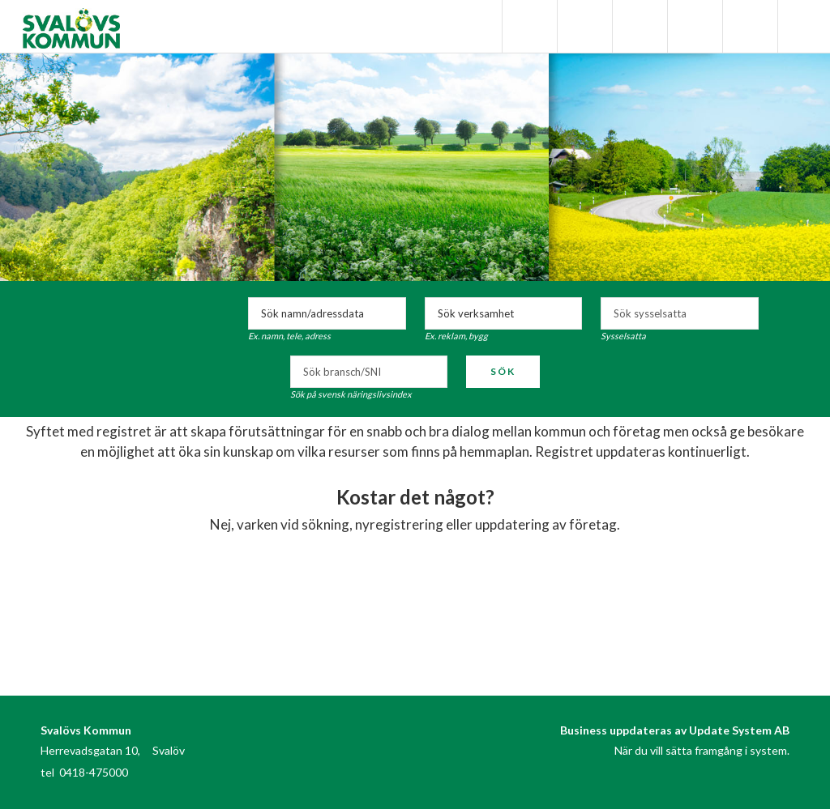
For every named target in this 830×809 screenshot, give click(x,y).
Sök (503, 371)
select (742, 313)
